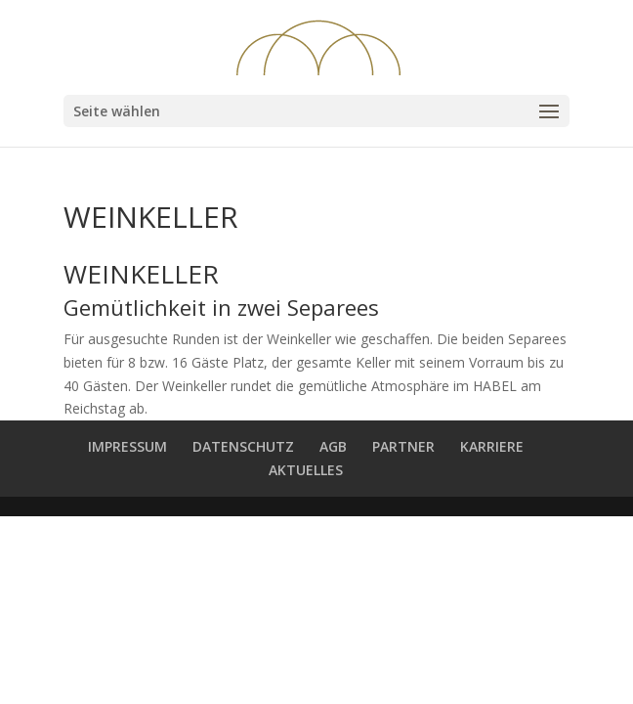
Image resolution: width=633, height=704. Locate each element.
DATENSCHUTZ (243, 446)
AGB (333, 446)
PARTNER (403, 446)
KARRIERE (492, 446)
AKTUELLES (306, 470)
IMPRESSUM (127, 446)
